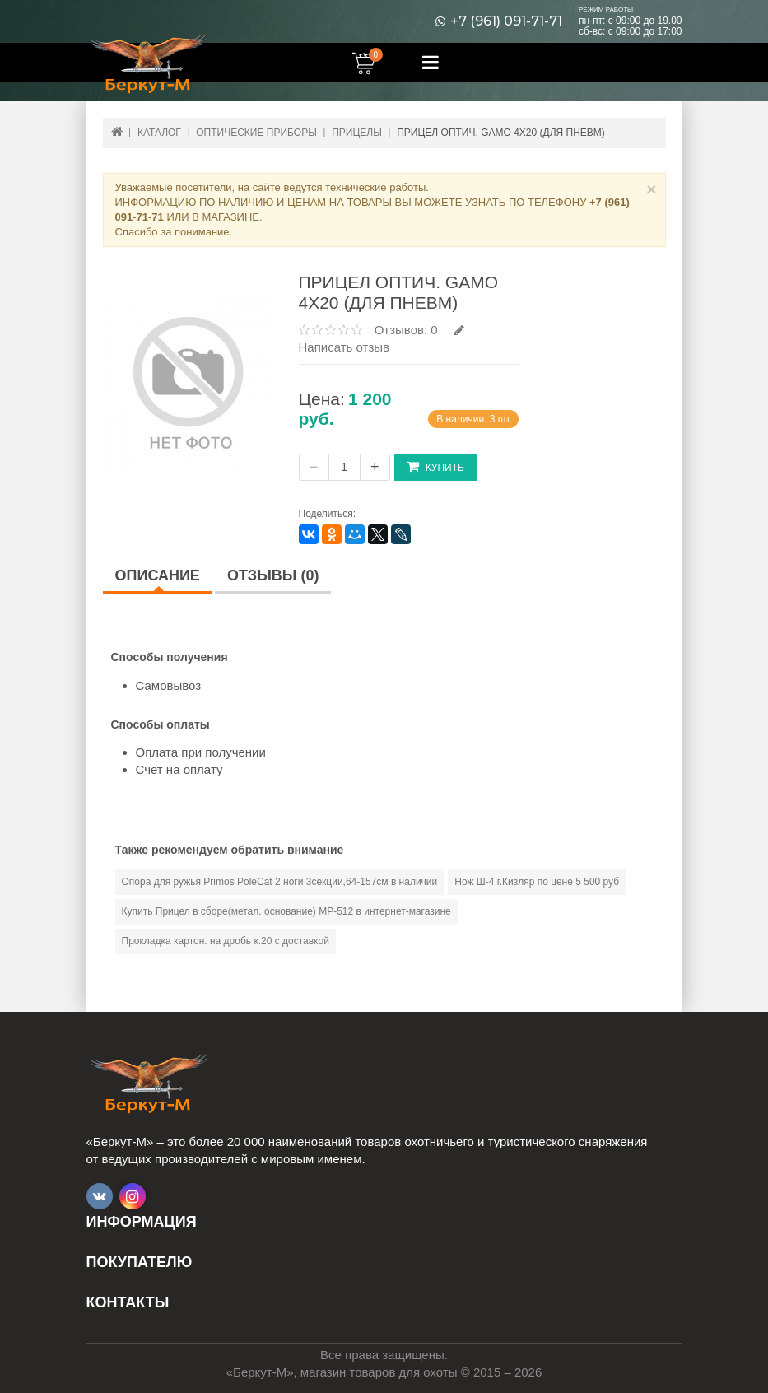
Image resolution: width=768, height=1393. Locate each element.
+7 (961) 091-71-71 (506, 21)
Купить (435, 466)
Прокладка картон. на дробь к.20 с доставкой (225, 941)
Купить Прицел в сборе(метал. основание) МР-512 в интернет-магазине (286, 911)
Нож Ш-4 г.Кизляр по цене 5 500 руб (536, 882)
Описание (157, 575)
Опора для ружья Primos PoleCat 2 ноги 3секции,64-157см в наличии (280, 882)
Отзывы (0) (273, 575)
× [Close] (651, 189)
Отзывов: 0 (406, 330)
